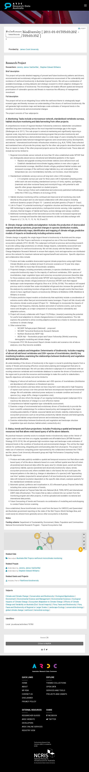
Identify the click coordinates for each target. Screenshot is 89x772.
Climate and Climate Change (17, 596)
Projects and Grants (56, 694)
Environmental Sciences (61, 599)
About (25, 687)
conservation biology (74, 607)
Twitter (51, 719)
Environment (11, 599)
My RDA (25, 690)
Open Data (51, 687)
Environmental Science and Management (33, 599)
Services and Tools (55, 690)
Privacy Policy (29, 701)
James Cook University (29, 49)
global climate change (14, 610)
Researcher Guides (31, 715)
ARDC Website (28, 719)
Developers (27, 723)
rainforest (29, 610)
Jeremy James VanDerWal (28, 67)
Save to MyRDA (44, 643)
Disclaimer (27, 698)
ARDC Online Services (32, 727)
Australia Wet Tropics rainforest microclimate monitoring (39, 558)
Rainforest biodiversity (29, 580)
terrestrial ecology (41, 610)
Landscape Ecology (57, 607)
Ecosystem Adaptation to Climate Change (46, 602)
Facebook (51, 715)
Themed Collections (56, 683)
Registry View (28, 730)
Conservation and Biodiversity (42, 596)
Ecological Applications (65, 596)
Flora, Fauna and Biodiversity (64, 604)
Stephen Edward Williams (50, 67)
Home (24, 683)
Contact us (27, 694)
